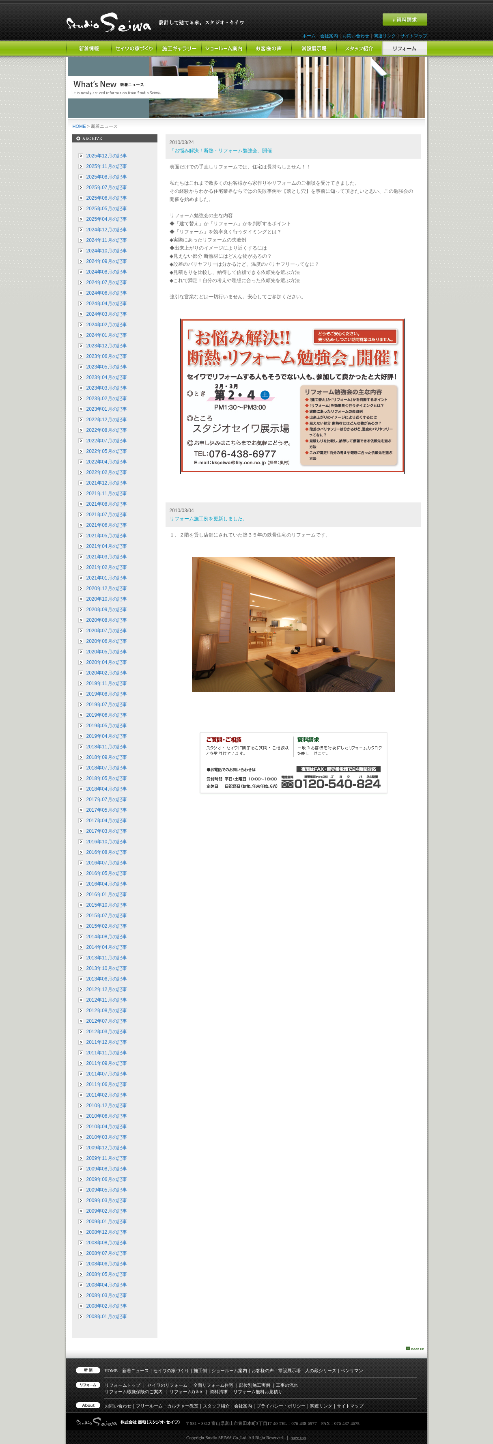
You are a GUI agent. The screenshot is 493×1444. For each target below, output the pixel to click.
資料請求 (219, 1391)
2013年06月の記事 (106, 979)
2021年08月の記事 (106, 504)
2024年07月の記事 (106, 282)
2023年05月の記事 (106, 367)
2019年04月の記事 (106, 736)
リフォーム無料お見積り (257, 1391)
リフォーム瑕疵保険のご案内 (134, 1391)
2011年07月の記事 (106, 1074)
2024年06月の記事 (106, 293)
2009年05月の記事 (106, 1190)
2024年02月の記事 (106, 325)
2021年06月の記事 (106, 525)
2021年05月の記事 (106, 536)
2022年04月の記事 (106, 462)
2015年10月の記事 (106, 905)
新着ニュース (135, 1370)
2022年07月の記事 (106, 441)
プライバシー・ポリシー (281, 1405)
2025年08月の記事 (106, 177)
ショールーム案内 (229, 1370)
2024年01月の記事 (106, 335)
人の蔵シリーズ (320, 1370)
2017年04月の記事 (106, 820)
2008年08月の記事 (106, 1243)
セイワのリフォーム (167, 1385)
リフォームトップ (122, 1385)
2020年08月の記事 (106, 620)
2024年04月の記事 (106, 303)
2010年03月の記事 (106, 1137)
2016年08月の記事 (106, 852)
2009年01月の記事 (106, 1221)
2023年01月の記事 (106, 409)
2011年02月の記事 (106, 1095)
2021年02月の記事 (106, 567)
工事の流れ (287, 1385)
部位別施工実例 (254, 1385)
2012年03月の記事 (106, 1032)
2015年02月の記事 (106, 926)
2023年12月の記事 (106, 346)
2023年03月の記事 (106, 388)
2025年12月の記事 (106, 156)
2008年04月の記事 (106, 1285)
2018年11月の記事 (106, 747)
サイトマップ (413, 35)
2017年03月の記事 (106, 831)
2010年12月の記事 (106, 1105)
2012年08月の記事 (106, 1010)
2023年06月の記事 (106, 356)
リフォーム (186, 1391)
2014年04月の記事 (106, 947)
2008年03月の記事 (106, 1295)
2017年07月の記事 (106, 799)
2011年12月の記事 (106, 1042)
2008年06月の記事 (106, 1264)
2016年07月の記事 (106, 863)
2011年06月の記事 (106, 1084)
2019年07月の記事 (106, 704)
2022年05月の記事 (106, 451)
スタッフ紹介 (216, 1405)
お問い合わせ (355, 35)
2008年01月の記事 (106, 1316)
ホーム (309, 35)
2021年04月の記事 (106, 546)
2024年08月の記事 (106, 272)
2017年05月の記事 (106, 810)
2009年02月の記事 (106, 1211)
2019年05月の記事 (106, 725)
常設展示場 (289, 1370)
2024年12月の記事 (106, 230)
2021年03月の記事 (106, 557)
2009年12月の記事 (106, 1148)
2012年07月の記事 (106, 1021)
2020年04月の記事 (106, 662)
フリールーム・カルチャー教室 (167, 1405)
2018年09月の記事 (106, 757)
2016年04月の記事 (106, 884)
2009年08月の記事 (106, 1169)
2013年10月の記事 (106, 968)
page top (298, 1437)
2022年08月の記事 (106, 430)
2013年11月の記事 (106, 958)
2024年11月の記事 (106, 240)
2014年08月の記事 (106, 937)
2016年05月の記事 (106, 873)
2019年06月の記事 (106, 715)
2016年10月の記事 (106, 842)
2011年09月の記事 (106, 1063)
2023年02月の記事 (106, 398)
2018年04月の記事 (106, 789)
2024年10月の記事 (106, 251)
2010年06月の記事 (106, 1116)
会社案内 (329, 35)
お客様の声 (263, 1370)
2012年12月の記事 (106, 989)
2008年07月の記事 (106, 1253)
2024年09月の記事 (106, 261)
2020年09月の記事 (106, 609)
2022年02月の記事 (106, 472)
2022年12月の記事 (106, 419)
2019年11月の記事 (106, 683)
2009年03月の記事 (106, 1200)
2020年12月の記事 (106, 588)
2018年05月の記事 (106, 778)
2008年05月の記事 (106, 1274)
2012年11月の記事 (106, 1000)
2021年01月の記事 (106, 578)
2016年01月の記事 (106, 894)
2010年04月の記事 (106, 1126)
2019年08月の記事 (106, 694)
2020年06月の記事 (106, 641)
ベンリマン (352, 1370)
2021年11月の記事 (106, 493)
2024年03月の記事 (106, 314)
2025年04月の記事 (106, 219)
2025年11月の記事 (106, 166)
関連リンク (385, 35)
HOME (79, 126)
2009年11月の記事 (106, 1158)
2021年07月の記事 (106, 514)
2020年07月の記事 (106, 631)
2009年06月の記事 (106, 1179)
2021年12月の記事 (106, 483)
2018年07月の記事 (106, 768)
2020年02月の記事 (106, 673)
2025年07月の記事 (106, 187)
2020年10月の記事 (106, 599)
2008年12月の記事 (106, 1232)
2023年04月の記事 (106, 377)
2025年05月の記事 (106, 208)
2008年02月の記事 (106, 1306)
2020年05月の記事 (106, 652)
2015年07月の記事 (106, 915)
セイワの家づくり (171, 1370)
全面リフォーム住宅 (213, 1385)
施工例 (200, 1370)
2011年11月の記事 (106, 1053)
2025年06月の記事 (106, 198)
